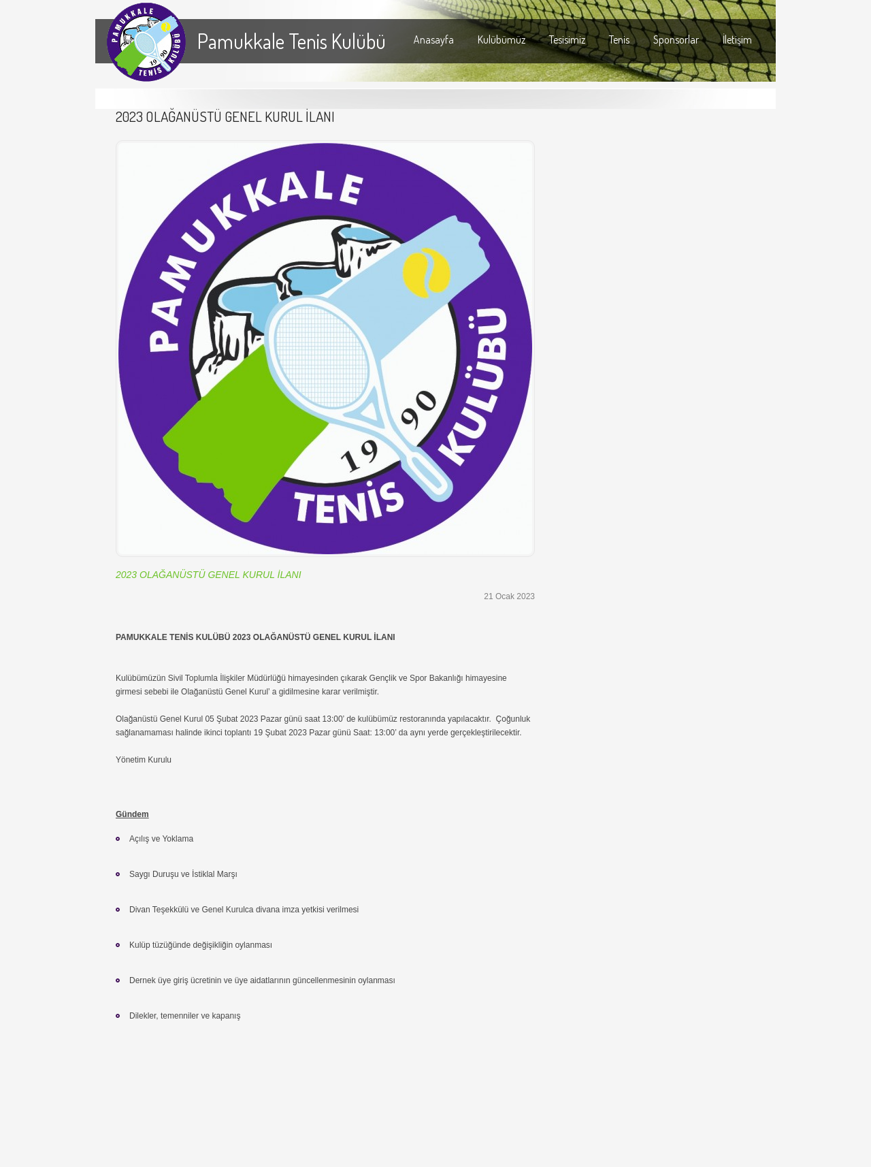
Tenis (619, 39)
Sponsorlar (676, 39)
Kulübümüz (501, 39)
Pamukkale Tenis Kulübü (291, 41)
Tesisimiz (567, 39)
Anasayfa (434, 39)
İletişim (737, 39)
